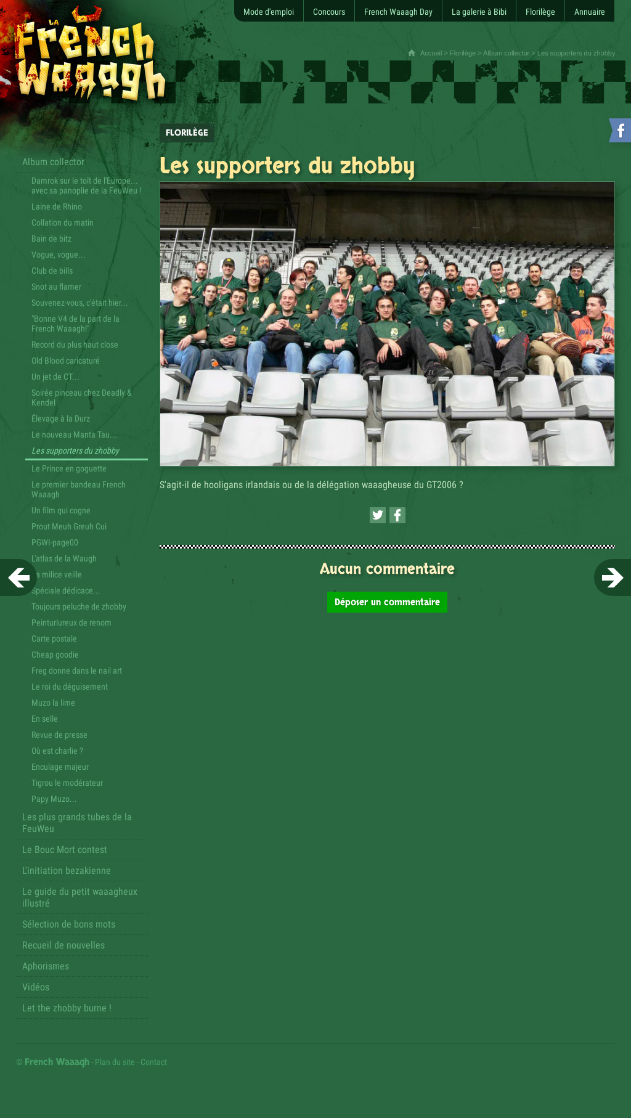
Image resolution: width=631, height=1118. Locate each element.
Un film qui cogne (61, 510)
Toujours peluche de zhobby (78, 606)
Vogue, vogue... (58, 254)
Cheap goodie (55, 654)
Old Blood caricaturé (65, 360)
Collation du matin (62, 222)
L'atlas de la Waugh (64, 558)
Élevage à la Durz (60, 418)
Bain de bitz (51, 238)
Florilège (463, 53)
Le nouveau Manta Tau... (74, 434)
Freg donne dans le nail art (76, 670)
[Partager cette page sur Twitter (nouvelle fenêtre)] (378, 515)
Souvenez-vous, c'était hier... (79, 303)
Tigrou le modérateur (67, 783)
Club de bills (52, 270)
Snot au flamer (56, 287)
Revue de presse (59, 735)
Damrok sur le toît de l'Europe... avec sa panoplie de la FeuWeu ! (86, 185)
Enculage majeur (60, 767)
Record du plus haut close (74, 344)
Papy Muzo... (54, 799)
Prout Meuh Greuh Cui (69, 526)
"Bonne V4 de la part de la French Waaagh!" (75, 323)
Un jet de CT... (55, 377)
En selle (44, 719)
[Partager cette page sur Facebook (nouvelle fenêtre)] (397, 515)
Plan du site (115, 1062)
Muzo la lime (53, 703)
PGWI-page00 (54, 542)
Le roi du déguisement (69, 687)
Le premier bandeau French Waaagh (78, 489)
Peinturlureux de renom (71, 622)
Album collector (506, 53)
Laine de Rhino (56, 206)
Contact (153, 1062)
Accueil (431, 53)
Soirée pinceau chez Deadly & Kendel (81, 397)
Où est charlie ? (57, 751)
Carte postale (54, 638)
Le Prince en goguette (69, 468)
